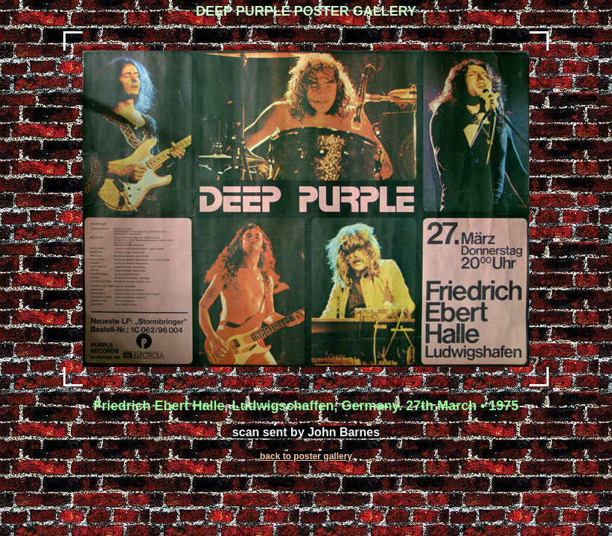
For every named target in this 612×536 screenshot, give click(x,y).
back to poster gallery (306, 456)
